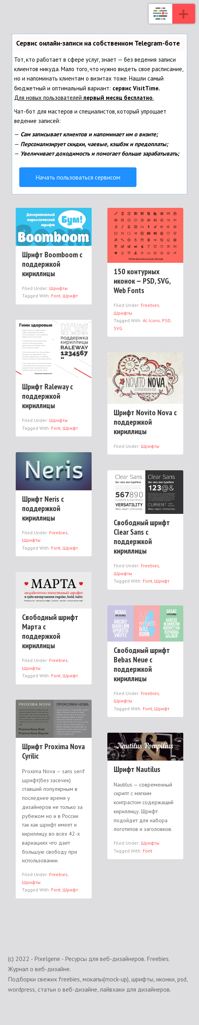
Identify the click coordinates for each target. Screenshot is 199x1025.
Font (56, 296)
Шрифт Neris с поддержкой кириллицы (43, 508)
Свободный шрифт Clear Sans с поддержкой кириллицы (142, 536)
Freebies (150, 305)
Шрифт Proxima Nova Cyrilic (53, 751)
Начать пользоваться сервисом (77, 177)
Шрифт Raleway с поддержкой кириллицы (47, 396)
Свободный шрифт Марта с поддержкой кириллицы (50, 631)
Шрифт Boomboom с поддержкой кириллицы (52, 264)
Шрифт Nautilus (137, 769)
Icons (154, 320)
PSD (166, 320)
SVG (118, 328)
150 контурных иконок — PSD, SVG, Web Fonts (142, 280)
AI (145, 320)
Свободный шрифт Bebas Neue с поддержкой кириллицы (142, 664)
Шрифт (70, 296)
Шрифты (58, 288)
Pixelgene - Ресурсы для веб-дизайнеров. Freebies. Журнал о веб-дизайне (160, 14)
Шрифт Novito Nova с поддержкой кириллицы (145, 421)
